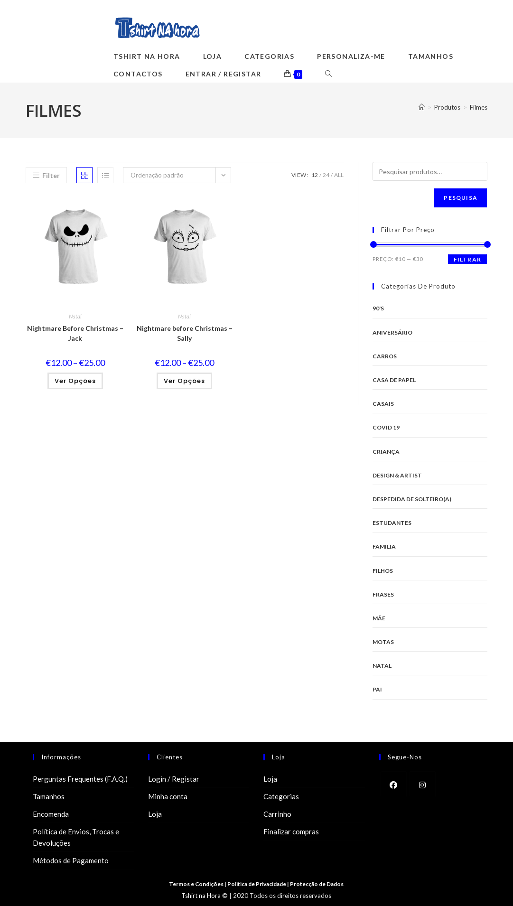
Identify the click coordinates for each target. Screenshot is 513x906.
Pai (377, 689)
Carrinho (277, 814)
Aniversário (392, 332)
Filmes (478, 107)
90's (378, 308)
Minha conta (167, 796)
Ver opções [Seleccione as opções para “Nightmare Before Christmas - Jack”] (75, 380)
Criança (386, 451)
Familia (384, 546)
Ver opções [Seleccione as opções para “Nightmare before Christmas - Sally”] (184, 380)
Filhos (383, 570)
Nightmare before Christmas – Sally (185, 333)
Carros (385, 356)
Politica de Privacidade (258, 883)
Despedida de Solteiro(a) (412, 499)
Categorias (281, 796)
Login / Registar (173, 779)
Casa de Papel (394, 379)
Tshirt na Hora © (204, 895)
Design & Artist (397, 475)
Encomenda (51, 814)
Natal (75, 316)
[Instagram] (423, 784)
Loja (155, 814)
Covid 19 (386, 427)
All (339, 174)
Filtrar (467, 259)
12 (314, 174)
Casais (383, 403)
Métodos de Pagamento (71, 860)
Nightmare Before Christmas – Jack (75, 333)
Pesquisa (460, 197)
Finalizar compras (291, 831)
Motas (383, 641)
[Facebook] (394, 784)
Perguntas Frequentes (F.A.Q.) (80, 779)
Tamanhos (49, 796)
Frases (383, 594)
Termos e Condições (196, 883)
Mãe (379, 618)
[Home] (422, 107)
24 (326, 174)
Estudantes (392, 522)
